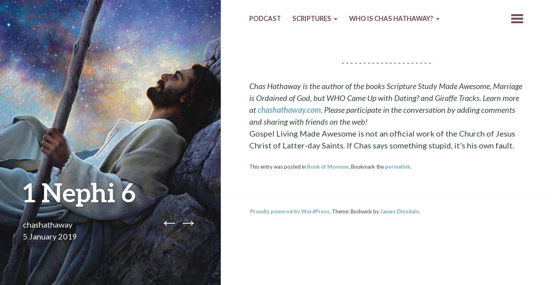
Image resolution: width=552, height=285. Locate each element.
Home (34, 17)
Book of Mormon (328, 166)
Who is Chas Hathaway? (391, 19)
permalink (397, 166)
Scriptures (311, 19)
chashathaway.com (289, 109)
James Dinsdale (399, 211)
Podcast (265, 19)
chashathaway (47, 224)
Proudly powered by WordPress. (290, 211)
